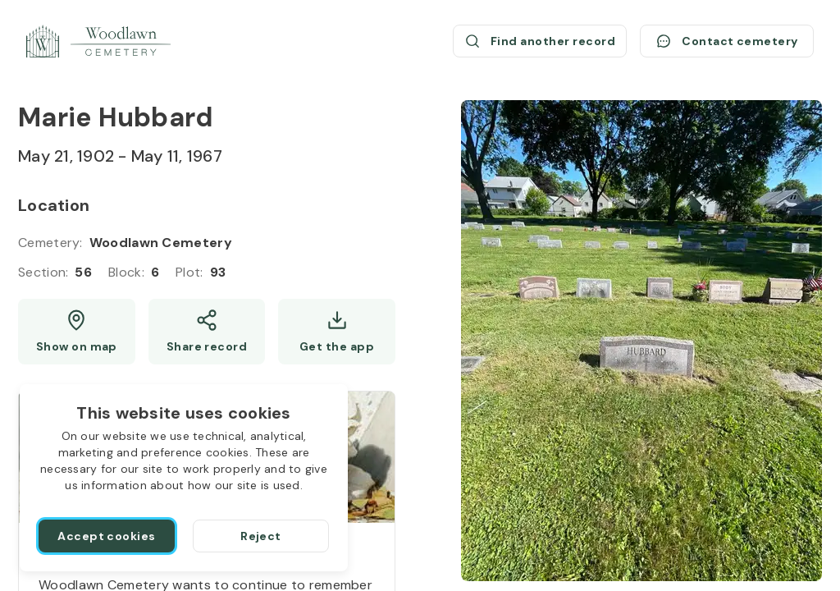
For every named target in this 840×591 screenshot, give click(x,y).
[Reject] (261, 536)
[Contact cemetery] (727, 41)
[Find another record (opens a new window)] (540, 41)
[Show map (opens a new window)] (76, 331)
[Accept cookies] (107, 536)
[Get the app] (336, 331)
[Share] (207, 331)
